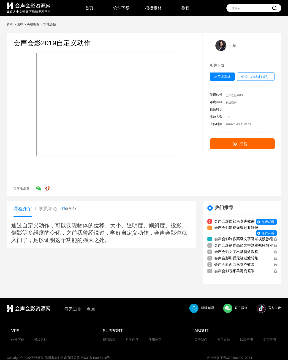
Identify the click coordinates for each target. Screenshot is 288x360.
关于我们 (200, 339)
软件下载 (17, 339)
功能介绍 (49, 24)
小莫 (232, 46)
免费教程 (33, 24)
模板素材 (40, 339)
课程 (20, 24)
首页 (10, 24)
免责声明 (269, 339)
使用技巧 (155, 339)
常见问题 (132, 339)
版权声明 (246, 339)
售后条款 (223, 339)
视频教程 (109, 339)
